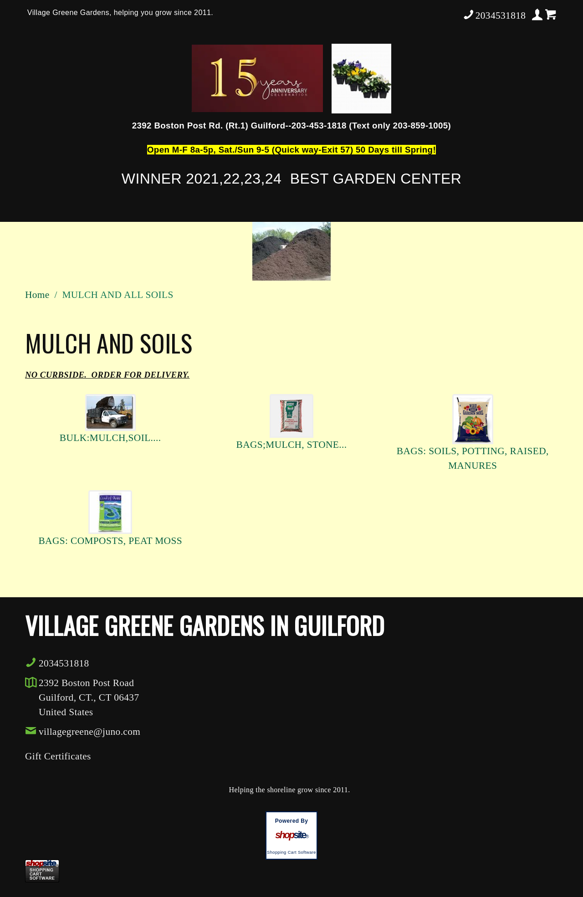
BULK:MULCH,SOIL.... (110, 437)
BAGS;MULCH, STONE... (291, 444)
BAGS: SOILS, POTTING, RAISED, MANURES (473, 458)
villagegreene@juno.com (82, 731)
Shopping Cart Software (291, 852)
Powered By (291, 821)
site (291, 835)
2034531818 (494, 14)
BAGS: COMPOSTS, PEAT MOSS (110, 540)
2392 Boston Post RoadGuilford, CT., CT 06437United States (89, 697)
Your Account (537, 14)
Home (37, 294)
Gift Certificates (58, 756)
